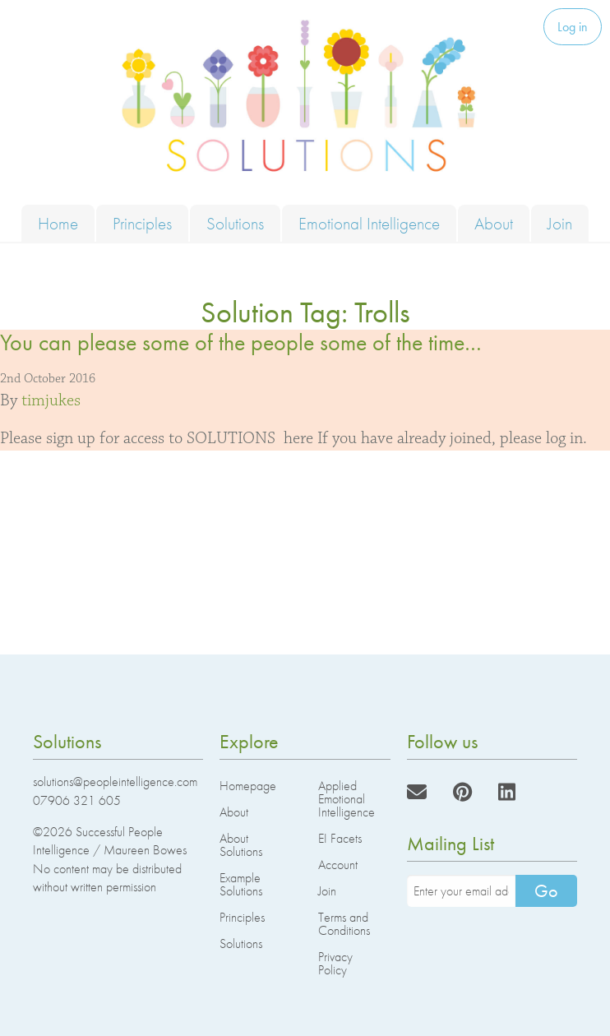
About (493, 223)
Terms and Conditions (344, 924)
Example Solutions (241, 884)
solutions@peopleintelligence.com (115, 781)
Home (58, 223)
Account (338, 864)
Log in (572, 26)
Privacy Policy (335, 963)
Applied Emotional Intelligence (346, 799)
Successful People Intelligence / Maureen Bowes (110, 840)
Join (560, 223)
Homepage (248, 785)
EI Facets (340, 838)
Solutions (235, 223)
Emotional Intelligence (369, 223)
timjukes (51, 400)
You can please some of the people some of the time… (241, 342)
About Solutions (241, 845)
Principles (142, 223)
